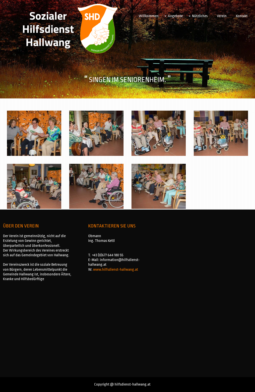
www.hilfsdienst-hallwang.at (115, 269)
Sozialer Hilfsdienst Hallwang (48, 28)
